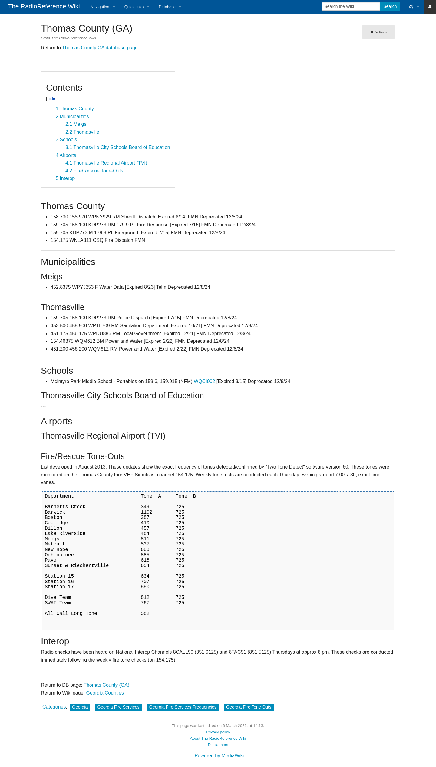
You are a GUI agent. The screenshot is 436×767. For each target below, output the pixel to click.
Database (167, 7)
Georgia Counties (105, 692)
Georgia (80, 707)
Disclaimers (218, 744)
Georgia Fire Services (118, 707)
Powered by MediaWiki (219, 755)
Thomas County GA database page (100, 47)
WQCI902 (204, 381)
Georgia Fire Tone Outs (248, 707)
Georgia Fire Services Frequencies (182, 707)
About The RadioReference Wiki (218, 738)
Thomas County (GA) (106, 685)
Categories (54, 706)
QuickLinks (134, 7)
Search (390, 6)
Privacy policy (218, 732)
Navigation (100, 7)
